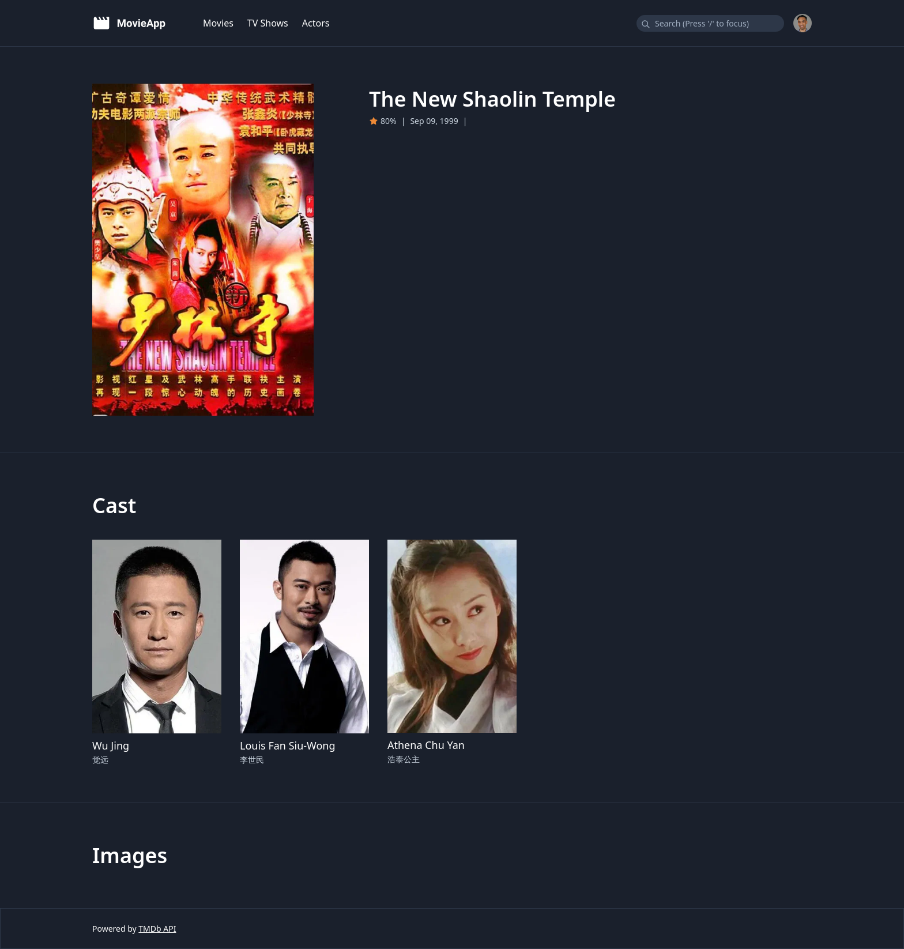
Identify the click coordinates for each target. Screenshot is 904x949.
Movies (218, 23)
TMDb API (157, 928)
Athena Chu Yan (426, 745)
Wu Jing (110, 745)
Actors (316, 23)
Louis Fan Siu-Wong (288, 745)
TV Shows (267, 23)
